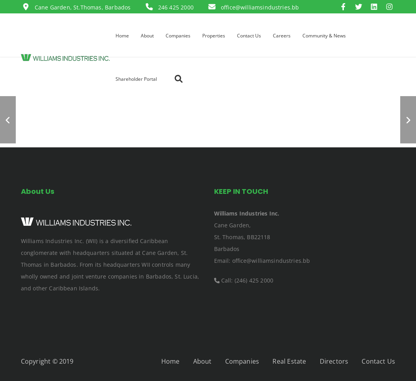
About (202, 361)
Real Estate (289, 361)
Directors (334, 361)
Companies (242, 361)
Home (170, 361)
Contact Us (378, 361)
